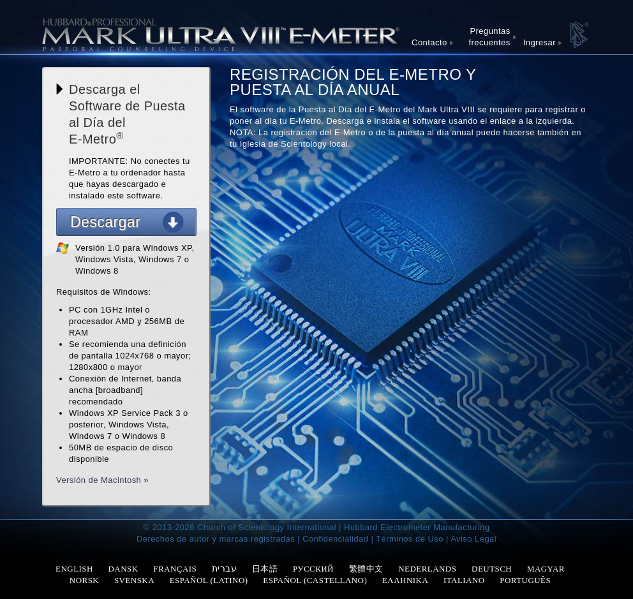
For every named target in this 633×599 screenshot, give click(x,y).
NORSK (84, 580)
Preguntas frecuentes (489, 36)
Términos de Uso (409, 539)
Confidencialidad (335, 539)
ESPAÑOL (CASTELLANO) (315, 580)
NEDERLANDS (427, 568)
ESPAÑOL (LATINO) (209, 580)
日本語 (265, 568)
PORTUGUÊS (525, 580)
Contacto (429, 42)
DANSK (123, 568)
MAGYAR (546, 568)
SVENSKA (134, 580)
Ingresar (539, 42)
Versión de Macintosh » (102, 480)
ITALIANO (464, 580)
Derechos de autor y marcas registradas (216, 539)
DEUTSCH (492, 568)
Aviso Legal (473, 539)
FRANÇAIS (175, 568)
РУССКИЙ (313, 568)
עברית (224, 568)
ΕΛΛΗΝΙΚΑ (405, 580)
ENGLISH (74, 568)
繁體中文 (366, 568)
